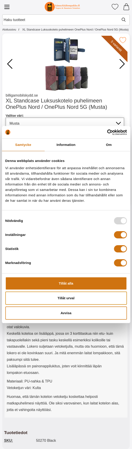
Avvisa (66, 313)
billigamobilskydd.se (22, 95)
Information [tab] (66, 145)
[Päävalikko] (7, 7)
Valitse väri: (15, 115)
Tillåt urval (66, 298)
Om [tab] (109, 145)
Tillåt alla (66, 283)
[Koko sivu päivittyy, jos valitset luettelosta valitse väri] (65, 123)
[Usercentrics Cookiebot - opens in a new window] (107, 132)
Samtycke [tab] (23, 145)
